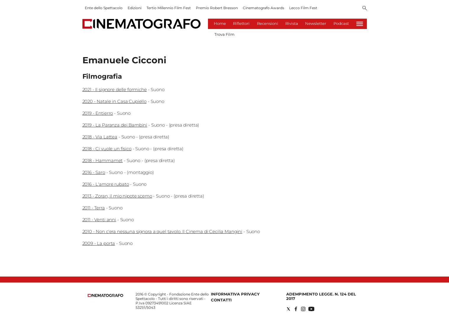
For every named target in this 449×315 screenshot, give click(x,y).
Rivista (291, 23)
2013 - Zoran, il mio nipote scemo (117, 196)
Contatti (221, 300)
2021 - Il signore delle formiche (114, 89)
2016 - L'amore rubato (105, 184)
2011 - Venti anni (99, 219)
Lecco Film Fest (303, 8)
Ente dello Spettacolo (104, 8)
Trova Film (224, 34)
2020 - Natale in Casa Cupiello (114, 101)
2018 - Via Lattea (99, 137)
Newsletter (315, 23)
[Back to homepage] (105, 295)
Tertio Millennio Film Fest (169, 8)
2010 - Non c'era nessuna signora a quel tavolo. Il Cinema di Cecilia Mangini (162, 231)
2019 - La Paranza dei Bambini (114, 125)
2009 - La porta (98, 243)
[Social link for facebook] (296, 309)
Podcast (341, 23)
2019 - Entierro (97, 113)
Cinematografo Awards (263, 8)
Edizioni (134, 8)
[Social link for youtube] (311, 309)
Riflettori (241, 23)
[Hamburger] (359, 23)
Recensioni (267, 23)
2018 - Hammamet (102, 160)
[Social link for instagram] (303, 309)
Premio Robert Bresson (217, 8)
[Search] (364, 8)
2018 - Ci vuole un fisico (106, 148)
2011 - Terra (93, 208)
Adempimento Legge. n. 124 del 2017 (321, 296)
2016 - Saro (93, 172)
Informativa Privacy (235, 294)
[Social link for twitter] (288, 309)
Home (220, 23)
